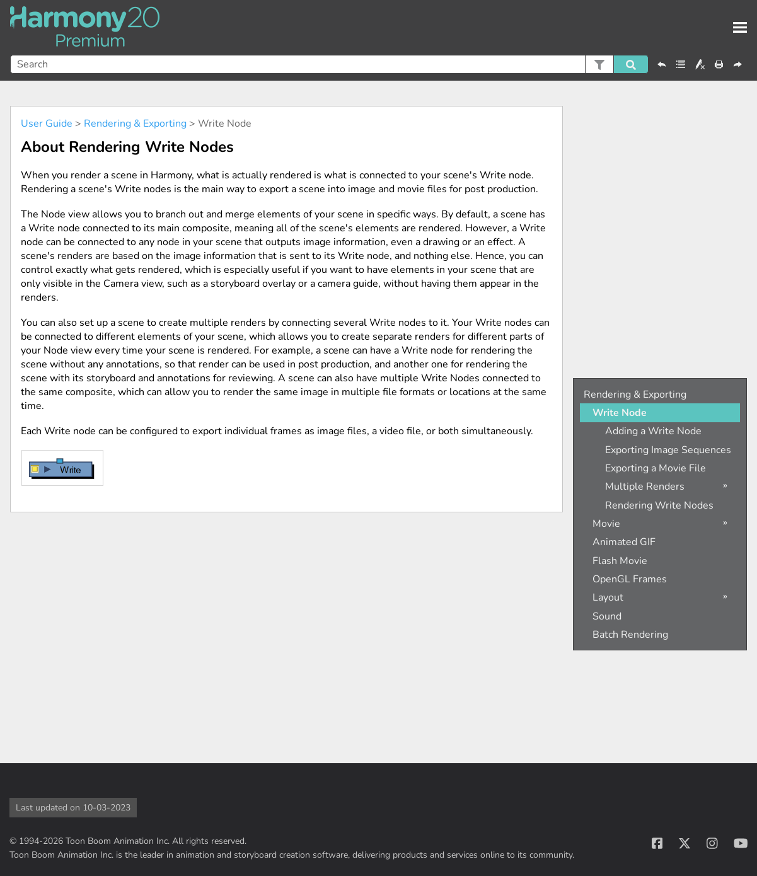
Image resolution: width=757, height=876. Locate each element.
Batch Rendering (630, 635)
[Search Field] (329, 64)
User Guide (46, 123)
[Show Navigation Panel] (740, 28)
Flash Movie (619, 561)
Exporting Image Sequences (668, 450)
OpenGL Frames (629, 579)
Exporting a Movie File (655, 468)
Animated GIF (624, 542)
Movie (606, 524)
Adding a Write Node (653, 431)
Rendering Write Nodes (659, 505)
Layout (607, 597)
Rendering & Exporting (135, 123)
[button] (599, 64)
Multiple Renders (645, 486)
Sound (606, 616)
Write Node (619, 413)
